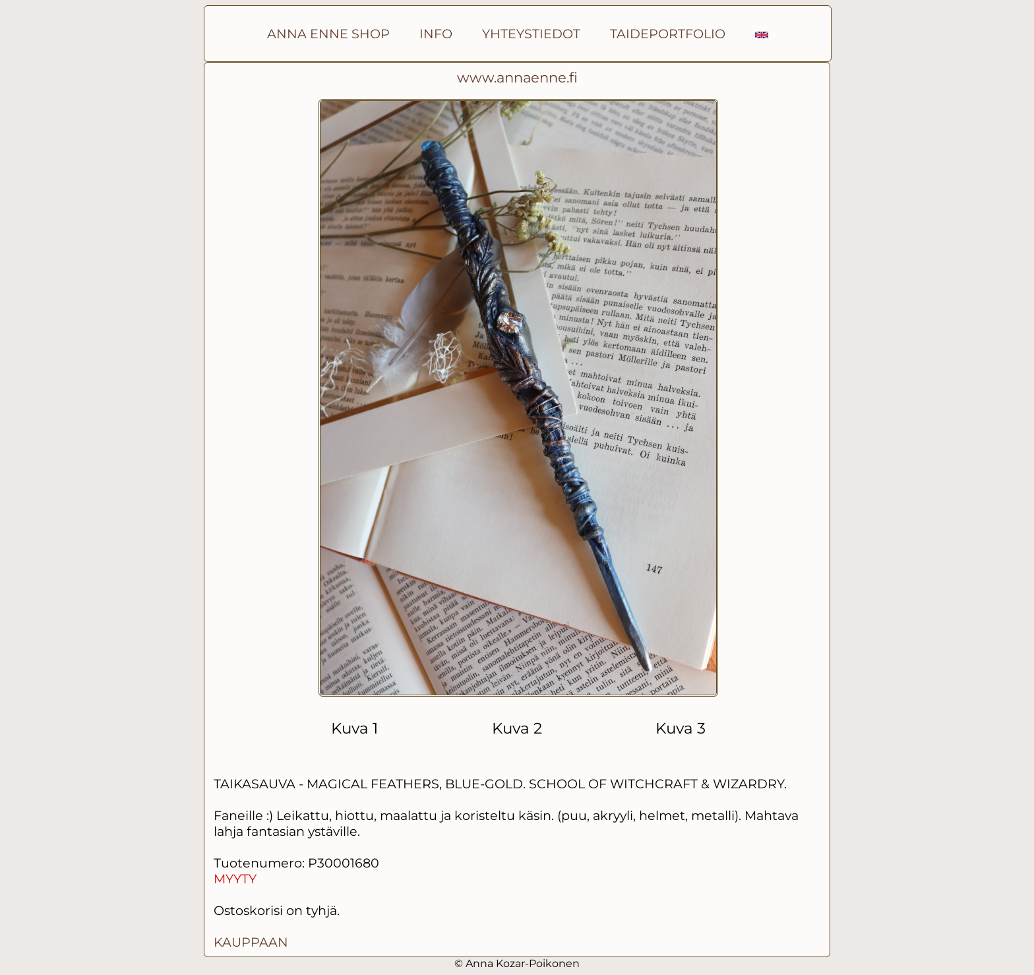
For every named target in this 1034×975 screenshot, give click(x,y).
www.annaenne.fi (517, 77)
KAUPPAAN (251, 942)
